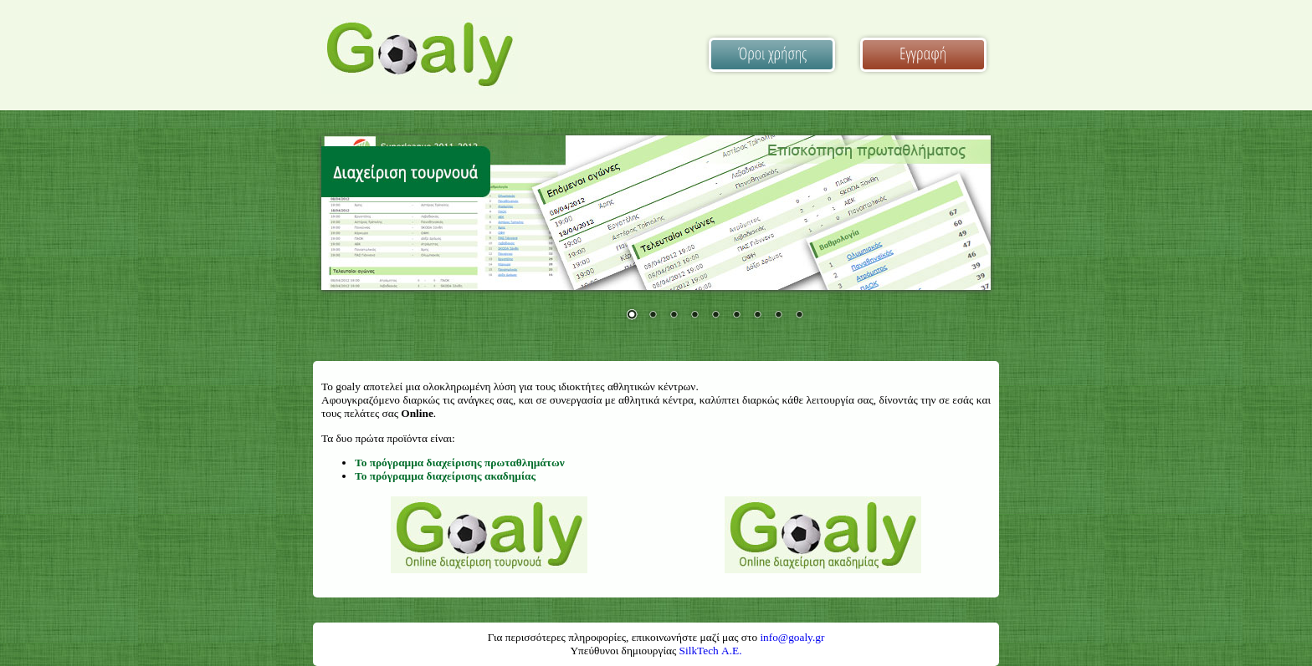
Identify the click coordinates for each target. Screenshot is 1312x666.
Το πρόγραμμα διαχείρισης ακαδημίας (445, 476)
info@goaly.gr (792, 637)
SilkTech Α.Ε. (710, 650)
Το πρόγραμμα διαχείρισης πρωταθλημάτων (460, 462)
